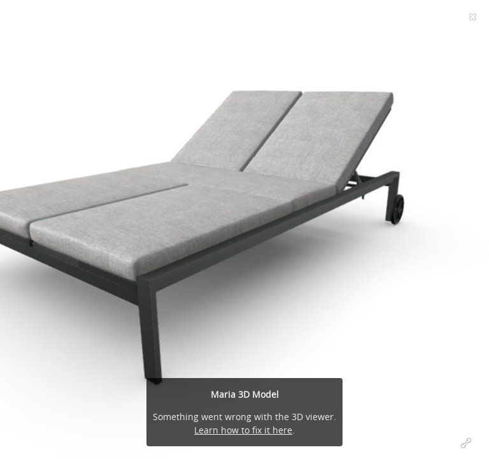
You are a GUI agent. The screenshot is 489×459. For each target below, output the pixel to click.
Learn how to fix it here (243, 430)
